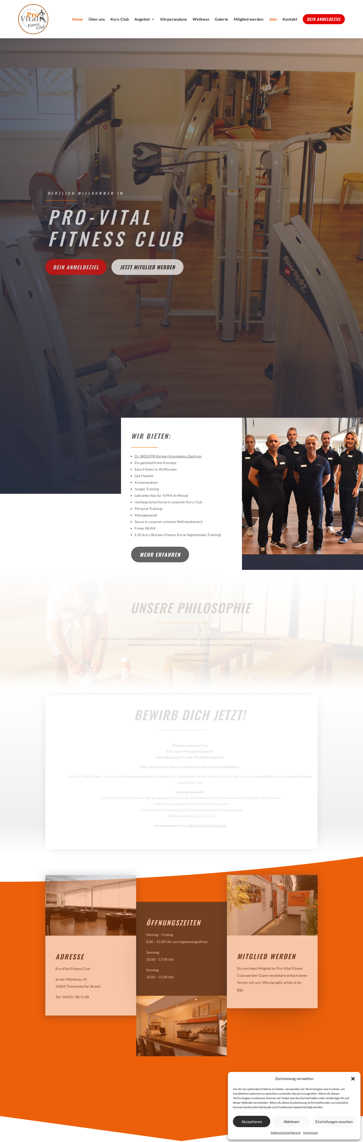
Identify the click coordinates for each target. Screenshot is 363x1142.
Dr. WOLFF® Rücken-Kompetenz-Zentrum (168, 456)
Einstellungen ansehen (334, 1121)
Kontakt (290, 19)
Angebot (142, 19)
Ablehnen (291, 1121)
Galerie (221, 19)
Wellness (201, 19)
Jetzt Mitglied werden (147, 267)
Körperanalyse (173, 19)
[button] (352, 1078)
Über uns (96, 19)
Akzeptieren (251, 1121)
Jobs (273, 19)
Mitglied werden (248, 19)
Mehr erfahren (160, 554)
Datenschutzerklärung (285, 1132)
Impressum (310, 1132)
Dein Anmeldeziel (324, 19)
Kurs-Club (119, 19)
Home (77, 19)
